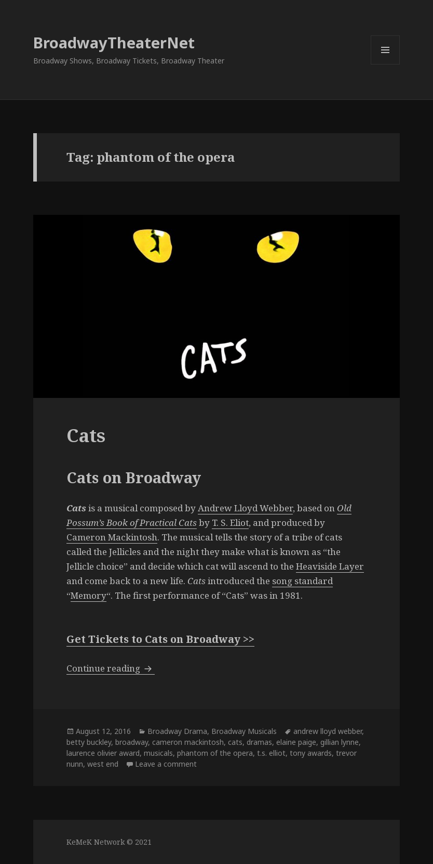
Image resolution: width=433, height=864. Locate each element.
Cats (85, 435)
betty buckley (88, 742)
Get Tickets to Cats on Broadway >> (160, 639)
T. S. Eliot (230, 522)
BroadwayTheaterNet (114, 42)
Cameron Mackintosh (111, 537)
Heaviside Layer (330, 566)
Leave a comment (166, 764)
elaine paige (296, 742)
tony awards (311, 753)
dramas (259, 742)
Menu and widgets (385, 64)
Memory (88, 595)
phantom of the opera (215, 753)
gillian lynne (339, 742)
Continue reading (110, 668)
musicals (158, 753)
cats (235, 742)
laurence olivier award (103, 753)
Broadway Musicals (244, 731)
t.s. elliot (271, 753)
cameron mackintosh (188, 742)
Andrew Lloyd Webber (245, 508)
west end (102, 764)
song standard (302, 581)
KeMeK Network (95, 842)
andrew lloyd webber (327, 731)
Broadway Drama (177, 731)
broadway (131, 742)
